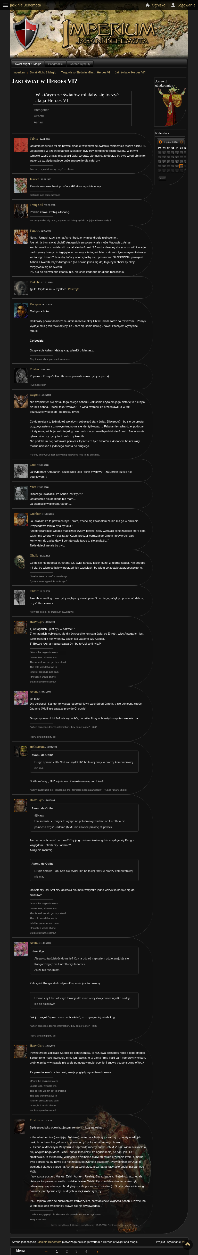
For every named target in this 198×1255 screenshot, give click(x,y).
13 (159, 162)
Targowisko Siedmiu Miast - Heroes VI (85, 72)
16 (172, 162)
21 (164, 166)
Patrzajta (73, 289)
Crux (33, 465)
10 (177, 157)
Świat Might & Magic (28, 63)
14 (164, 162)
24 (177, 166)
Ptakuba (35, 282)
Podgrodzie (55, 63)
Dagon (34, 395)
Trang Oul (36, 205)
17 (177, 162)
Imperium (109, 33)
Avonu (34, 691)
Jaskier (34, 179)
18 (181, 162)
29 (159, 152)
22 (168, 166)
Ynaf (33, 487)
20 (159, 166)
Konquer (35, 304)
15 (168, 162)
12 (186, 157)
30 (164, 152)
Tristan (34, 369)
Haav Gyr (36, 622)
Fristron (35, 1120)
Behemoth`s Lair (26, 33)
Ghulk (34, 555)
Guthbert (36, 514)
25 (181, 166)
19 (186, 162)
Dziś (162, 178)
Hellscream (37, 746)
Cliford (34, 591)
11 (181, 157)
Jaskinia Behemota (49, 1241)
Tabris (34, 138)
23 (172, 166)
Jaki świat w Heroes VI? (130, 72)
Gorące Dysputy (80, 63)
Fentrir (34, 230)
